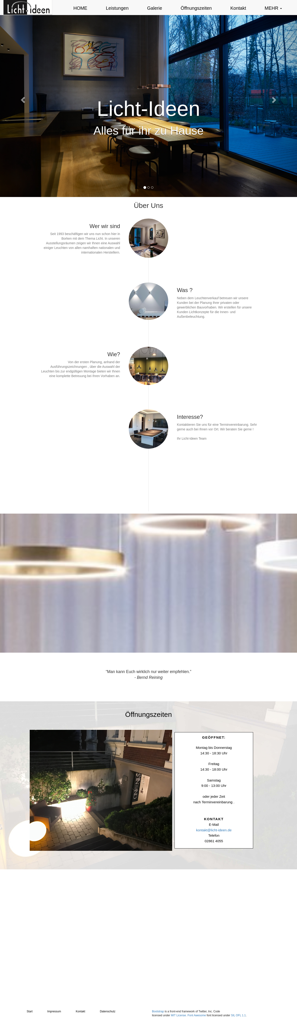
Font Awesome (196, 1015)
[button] (22, 98)
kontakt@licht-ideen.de (214, 830)
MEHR (273, 8)
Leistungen (117, 8)
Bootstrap (158, 1011)
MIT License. (179, 1015)
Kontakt (238, 8)
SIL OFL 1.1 (238, 1015)
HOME (80, 8)
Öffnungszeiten (196, 8)
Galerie (154, 8)
